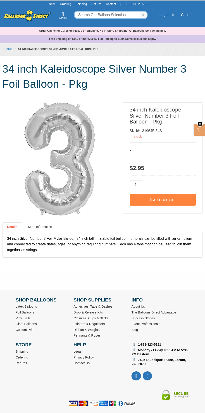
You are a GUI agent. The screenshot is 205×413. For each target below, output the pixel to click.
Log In (168, 15)
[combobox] (111, 15)
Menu (63, 16)
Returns (96, 4)
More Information (40, 227)
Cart (187, 15)
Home (8, 49)
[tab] (12, 228)
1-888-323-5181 (138, 4)
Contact (111, 4)
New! (52, 4)
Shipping (81, 4)
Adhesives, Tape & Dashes (93, 306)
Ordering (65, 4)
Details (12, 227)
